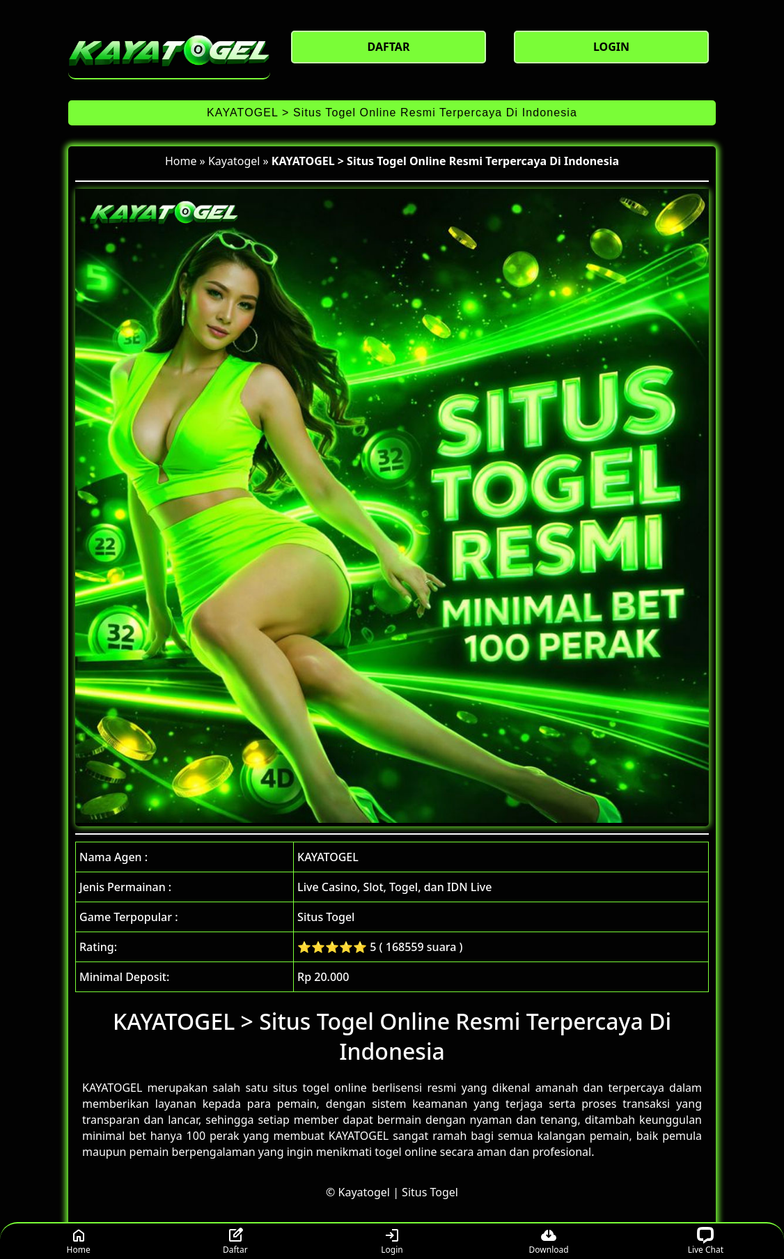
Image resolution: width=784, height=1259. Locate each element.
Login (391, 1241)
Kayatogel (234, 161)
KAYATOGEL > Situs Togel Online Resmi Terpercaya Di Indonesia (392, 112)
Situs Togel (430, 1192)
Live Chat (705, 1241)
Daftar (235, 1241)
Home (181, 161)
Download (549, 1241)
